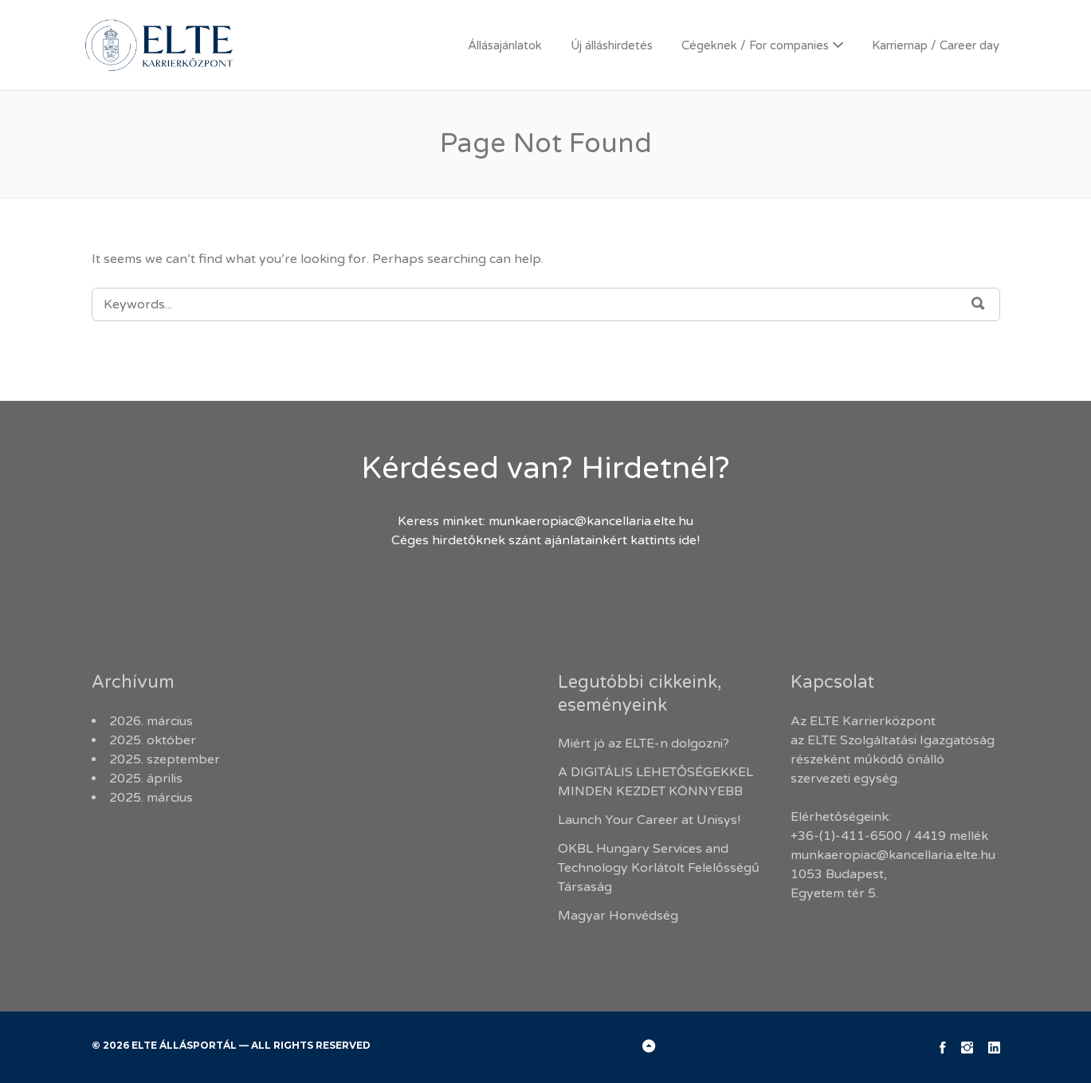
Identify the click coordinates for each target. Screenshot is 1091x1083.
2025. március (151, 798)
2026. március (151, 721)
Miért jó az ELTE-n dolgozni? (645, 743)
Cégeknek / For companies (755, 45)
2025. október (152, 740)
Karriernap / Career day (935, 45)
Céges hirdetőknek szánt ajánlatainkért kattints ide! (545, 540)
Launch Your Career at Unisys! (649, 820)
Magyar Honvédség (618, 916)
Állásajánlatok (505, 45)
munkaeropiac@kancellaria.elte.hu (591, 521)
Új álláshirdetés (612, 45)
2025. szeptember (164, 759)
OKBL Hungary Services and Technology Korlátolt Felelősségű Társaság (658, 868)
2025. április (145, 779)
